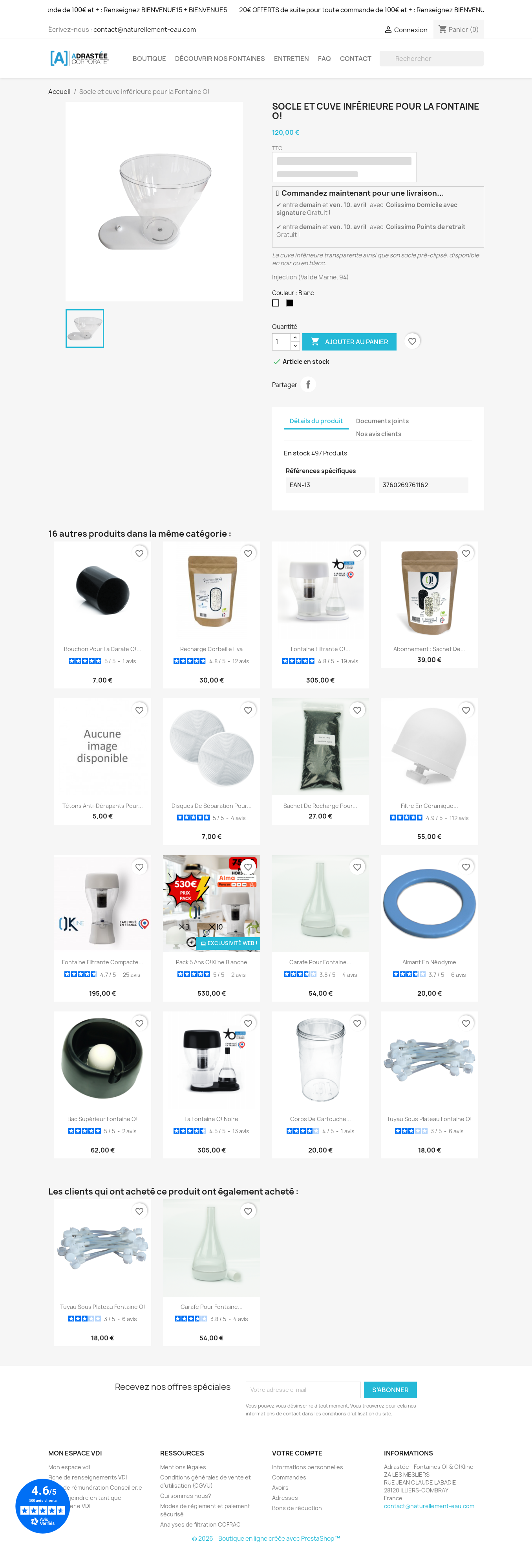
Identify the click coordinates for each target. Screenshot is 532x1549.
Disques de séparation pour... (212, 805)
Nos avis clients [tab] (378, 434)
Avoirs (280, 1487)
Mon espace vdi (69, 1467)
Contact (355, 58)
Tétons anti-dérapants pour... (102, 805)
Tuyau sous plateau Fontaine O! (429, 1119)
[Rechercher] (432, 58)
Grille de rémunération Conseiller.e (95, 1487)
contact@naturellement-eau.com (144, 29)
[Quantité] (281, 342)
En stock (297, 453)
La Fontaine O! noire (211, 1119)
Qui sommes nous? (185, 1495)
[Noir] (291, 304)
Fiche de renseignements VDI (87, 1477)
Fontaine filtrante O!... (320, 649)
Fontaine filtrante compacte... (102, 962)
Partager (308, 384)
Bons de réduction (297, 1508)
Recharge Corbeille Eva (211, 649)
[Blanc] (277, 304)
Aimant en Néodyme (429, 962)
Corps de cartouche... (320, 1119)
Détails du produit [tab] (316, 421)
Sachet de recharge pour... (320, 805)
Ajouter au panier (349, 342)
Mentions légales (183, 1467)
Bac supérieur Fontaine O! (103, 1119)
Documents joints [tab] (382, 421)
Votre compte (297, 1453)
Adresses (285, 1497)
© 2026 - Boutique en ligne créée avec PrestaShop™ (266, 1538)
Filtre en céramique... (429, 805)
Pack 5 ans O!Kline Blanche (211, 962)
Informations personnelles (307, 1467)
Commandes (289, 1477)
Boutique (149, 58)
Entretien (291, 58)
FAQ (324, 58)
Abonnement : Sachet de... (429, 649)
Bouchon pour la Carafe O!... (102, 649)
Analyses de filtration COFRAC (200, 1524)
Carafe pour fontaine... (320, 962)
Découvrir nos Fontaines (220, 58)
